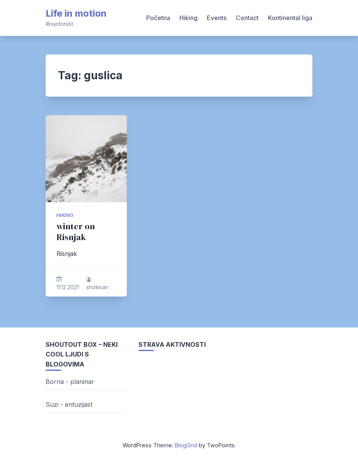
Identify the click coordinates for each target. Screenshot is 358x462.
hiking (64, 215)
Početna (158, 18)
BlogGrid (186, 445)
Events (217, 18)
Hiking (188, 18)
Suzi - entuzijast (69, 404)
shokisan (97, 287)
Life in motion (76, 13)
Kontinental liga (290, 18)
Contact (247, 18)
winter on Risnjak (75, 231)
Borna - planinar (70, 381)
